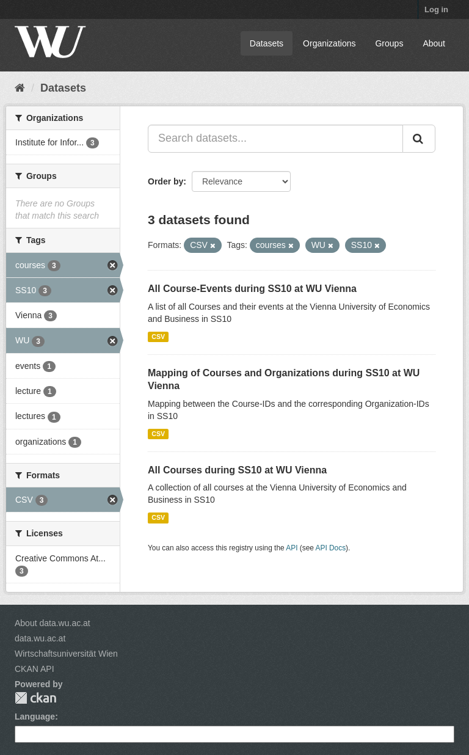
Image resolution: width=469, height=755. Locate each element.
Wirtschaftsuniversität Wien (66, 653)
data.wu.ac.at (40, 638)
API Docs (331, 548)
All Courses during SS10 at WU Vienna (237, 470)
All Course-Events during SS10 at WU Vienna (252, 288)
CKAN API (34, 669)
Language (35, 716)
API (291, 548)
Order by (165, 181)
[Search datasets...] (275, 139)
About (434, 43)
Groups (389, 43)
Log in (436, 9)
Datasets (266, 43)
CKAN (35, 697)
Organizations (329, 43)
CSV (158, 336)
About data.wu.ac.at (52, 623)
